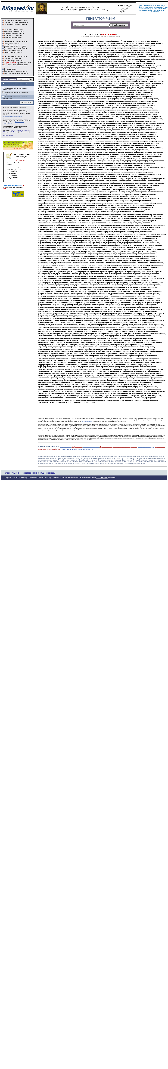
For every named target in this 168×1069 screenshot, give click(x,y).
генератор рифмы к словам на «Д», (129, 456)
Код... (5, 188)
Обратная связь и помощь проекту (16, 73)
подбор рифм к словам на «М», (71, 460)
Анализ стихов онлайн (91, 447)
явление (157, 5)
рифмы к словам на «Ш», (57, 463)
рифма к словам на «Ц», (146, 461)
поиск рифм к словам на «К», (155, 458)
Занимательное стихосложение (15, 42)
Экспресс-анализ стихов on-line (15, 56)
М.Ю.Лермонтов (24, 132)
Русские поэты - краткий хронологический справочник (118, 447)
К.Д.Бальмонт (26, 130)
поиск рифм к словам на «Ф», (104, 461)
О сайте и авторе (10, 69)
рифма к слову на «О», (108, 460)
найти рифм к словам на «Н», (91, 460)
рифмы (163, 5)
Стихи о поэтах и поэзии (13, 50)
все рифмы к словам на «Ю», (114, 463)
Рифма (5, 107)
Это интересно (9, 52)
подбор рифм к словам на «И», (117, 458)
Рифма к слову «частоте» (10, 134)
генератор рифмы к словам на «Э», (92, 463)
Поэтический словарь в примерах (16, 22)
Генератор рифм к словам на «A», (49, 456)
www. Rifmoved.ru (102, 477)
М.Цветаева (14, 132)
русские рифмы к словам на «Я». (134, 463)
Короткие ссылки (8, 135)
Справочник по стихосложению (15, 24)
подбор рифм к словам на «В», (91, 456)
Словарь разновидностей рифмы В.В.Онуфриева (77, 449)
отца (165, 7)
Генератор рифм (9, 79)
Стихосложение (8, 119)
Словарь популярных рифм (14, 60)
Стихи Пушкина (12, 473)
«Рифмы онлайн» (87, 421)
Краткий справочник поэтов (14, 33)
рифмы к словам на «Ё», (46, 458)
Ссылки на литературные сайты (15, 71)
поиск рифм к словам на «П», (125, 460)
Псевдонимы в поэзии (12, 44)
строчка (147, 7)
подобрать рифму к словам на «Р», (147, 460)
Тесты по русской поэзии (13, 38)
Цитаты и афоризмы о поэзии (15, 46)
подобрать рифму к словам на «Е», (152, 456)
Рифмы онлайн (77, 447)
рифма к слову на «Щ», (73, 463)
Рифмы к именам (65, 447)
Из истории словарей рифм (14, 31)
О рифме (19, 52)
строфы (5, 114)
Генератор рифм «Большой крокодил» (39, 473)
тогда (142, 8)
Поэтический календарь (12, 58)
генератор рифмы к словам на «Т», (60, 461)
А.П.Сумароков (16, 130)
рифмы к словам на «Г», (110, 456)
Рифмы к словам (10, 63)
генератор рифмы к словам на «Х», (126, 461)
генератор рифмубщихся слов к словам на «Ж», (70, 458)
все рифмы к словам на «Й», (136, 458)
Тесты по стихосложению (13, 35)
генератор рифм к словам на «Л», (49, 460)
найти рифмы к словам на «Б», (71, 456)
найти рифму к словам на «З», (96, 458)
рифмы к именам (24, 63)
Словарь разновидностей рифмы (16, 20)
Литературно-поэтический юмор (15, 48)
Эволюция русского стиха (13, 29)
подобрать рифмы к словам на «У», (83, 461)
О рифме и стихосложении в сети (16, 65)
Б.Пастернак (6, 132)
